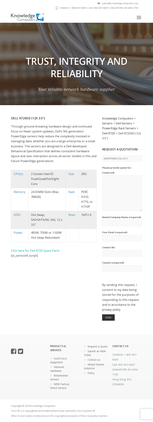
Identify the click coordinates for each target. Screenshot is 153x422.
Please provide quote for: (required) (122, 188)
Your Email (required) (122, 236)
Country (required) (122, 266)
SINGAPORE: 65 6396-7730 (124, 7)
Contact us (94, 359)
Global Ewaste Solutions (94, 366)
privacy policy (111, 310)
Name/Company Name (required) (122, 221)
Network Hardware (57, 369)
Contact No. (122, 251)
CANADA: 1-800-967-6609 (73, 7)
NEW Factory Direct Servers (59, 386)
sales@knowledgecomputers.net (120, 3)
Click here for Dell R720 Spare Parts (35, 251)
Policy (91, 373)
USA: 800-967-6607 (98, 7)
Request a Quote (98, 346)
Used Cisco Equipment (58, 360)
